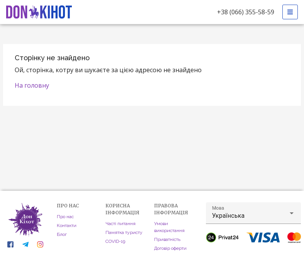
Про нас (65, 216)
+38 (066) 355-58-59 (245, 12)
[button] (253, 213)
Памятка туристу (124, 232)
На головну (32, 85)
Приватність (167, 239)
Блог (62, 234)
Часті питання (120, 223)
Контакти (66, 225)
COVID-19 (115, 241)
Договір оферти (170, 248)
